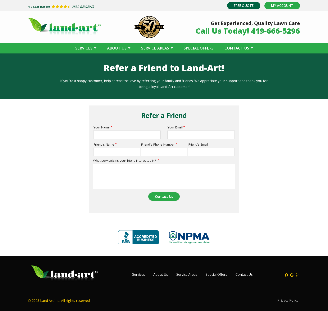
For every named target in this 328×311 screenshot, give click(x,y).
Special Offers (199, 48)
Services (84, 48)
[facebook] (286, 274)
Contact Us (237, 48)
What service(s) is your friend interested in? (125, 160)
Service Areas (155, 48)
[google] (292, 274)
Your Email (175, 127)
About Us (117, 48)
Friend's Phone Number (158, 144)
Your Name (102, 127)
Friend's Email (198, 144)
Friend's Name (104, 144)
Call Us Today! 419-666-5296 (248, 31)
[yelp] (297, 274)
